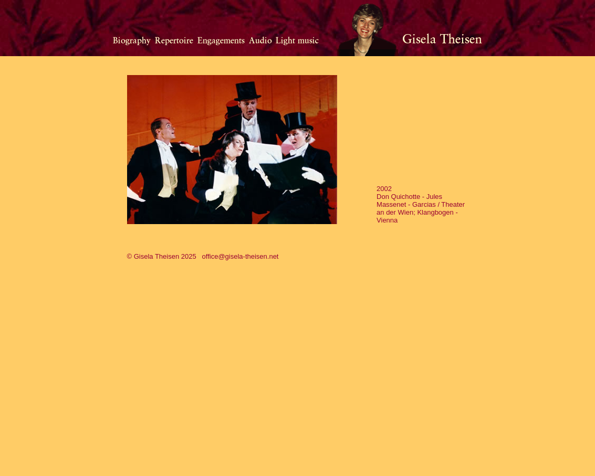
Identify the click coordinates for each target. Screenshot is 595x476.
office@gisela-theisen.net (240, 256)
